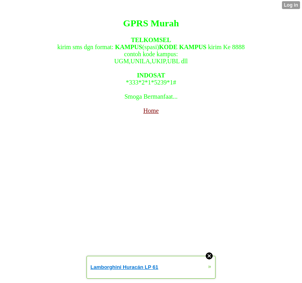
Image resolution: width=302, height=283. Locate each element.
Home (150, 110)
